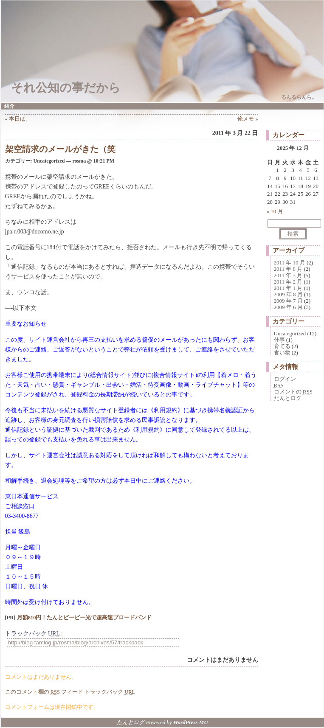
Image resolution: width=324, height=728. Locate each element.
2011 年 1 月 (288, 288)
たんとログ (287, 398)
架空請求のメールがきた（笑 (60, 149)
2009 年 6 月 (288, 307)
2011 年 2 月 (288, 281)
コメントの (293, 391)
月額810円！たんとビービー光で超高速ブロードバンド (84, 618)
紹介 (9, 106)
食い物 (282, 352)
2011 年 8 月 (288, 269)
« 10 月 (275, 211)
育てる (282, 346)
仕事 (279, 340)
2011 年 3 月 (288, 275)
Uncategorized (290, 333)
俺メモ (245, 119)
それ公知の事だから (66, 87)
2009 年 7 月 (288, 301)
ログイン (285, 379)
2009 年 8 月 (288, 294)
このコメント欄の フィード (44, 692)
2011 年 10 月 (289, 262)
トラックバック (110, 692)
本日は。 (20, 119)
